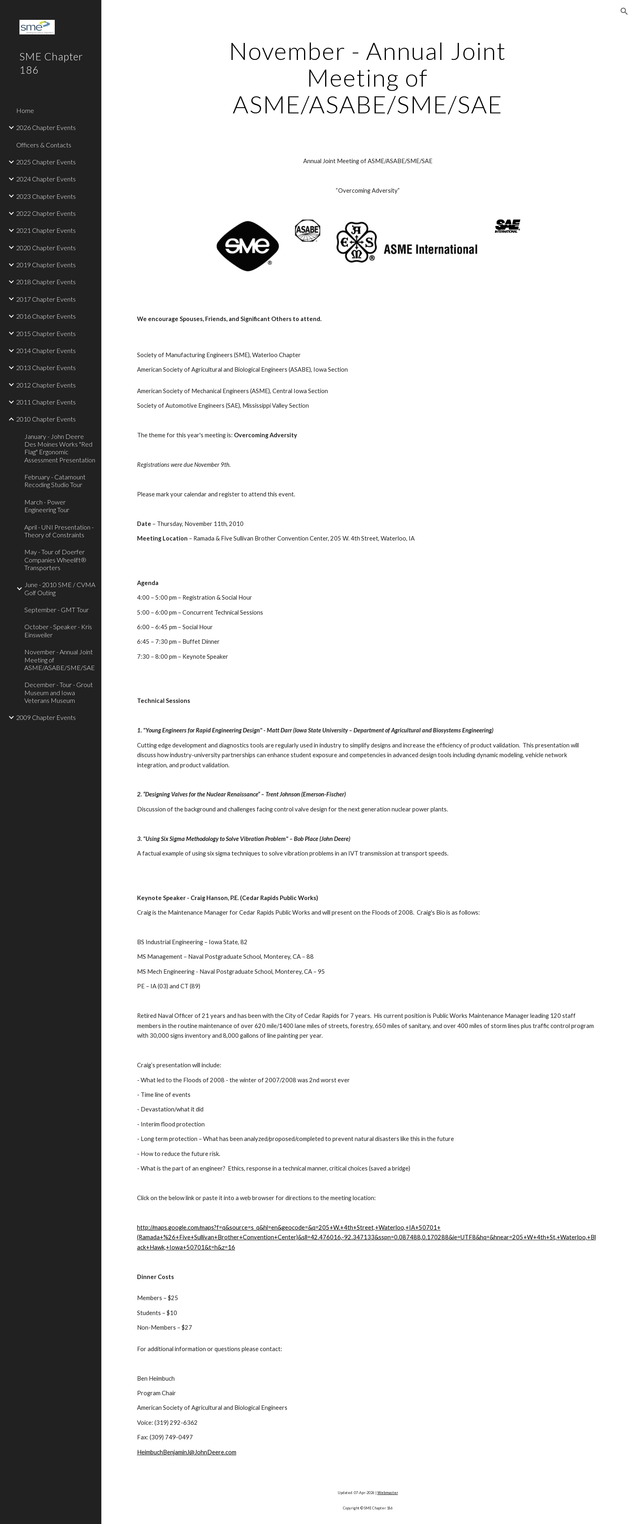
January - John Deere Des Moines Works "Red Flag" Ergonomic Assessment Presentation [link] (59, 448)
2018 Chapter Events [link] (46, 281)
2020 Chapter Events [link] (46, 247)
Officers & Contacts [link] (43, 145)
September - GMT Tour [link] (56, 609)
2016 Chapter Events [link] (46, 316)
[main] (368, 77)
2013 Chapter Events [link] (46, 367)
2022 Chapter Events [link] (46, 213)
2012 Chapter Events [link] (46, 385)
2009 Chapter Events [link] (46, 717)
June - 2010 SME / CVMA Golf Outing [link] (59, 588)
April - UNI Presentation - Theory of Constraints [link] (59, 531)
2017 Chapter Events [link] (46, 299)
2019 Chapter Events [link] (46, 264)
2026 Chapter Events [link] (46, 127)
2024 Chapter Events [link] (46, 179)
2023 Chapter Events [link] (46, 196)
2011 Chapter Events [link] (46, 402)
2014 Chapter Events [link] (46, 350)
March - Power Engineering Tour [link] (46, 505)
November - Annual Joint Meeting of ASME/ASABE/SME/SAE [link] (59, 659)
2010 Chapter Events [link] (46, 419)
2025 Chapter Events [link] (46, 162)
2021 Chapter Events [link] (46, 230)
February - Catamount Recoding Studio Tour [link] (55, 480)
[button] (624, 11)
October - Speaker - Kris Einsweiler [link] (58, 630)
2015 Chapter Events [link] (46, 333)
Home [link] (25, 110)
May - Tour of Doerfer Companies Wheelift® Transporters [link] (55, 559)
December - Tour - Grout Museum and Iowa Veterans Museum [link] (58, 692)
